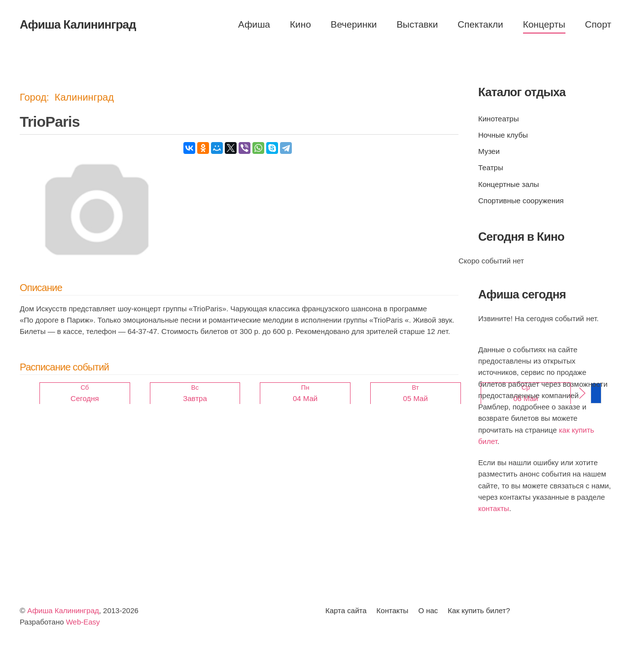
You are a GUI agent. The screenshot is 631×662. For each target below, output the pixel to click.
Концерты (544, 24)
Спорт (598, 24)
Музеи (489, 151)
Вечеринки (354, 24)
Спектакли (480, 24)
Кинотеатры (498, 118)
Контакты (393, 610)
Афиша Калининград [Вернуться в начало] (78, 24)
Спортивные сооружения (520, 200)
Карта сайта (346, 610)
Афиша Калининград (63, 610)
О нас (428, 610)
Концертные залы (508, 184)
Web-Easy (83, 622)
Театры (490, 167)
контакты (493, 508)
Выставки (417, 24)
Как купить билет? (479, 610)
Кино (300, 24)
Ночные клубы (503, 135)
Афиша (254, 24)
